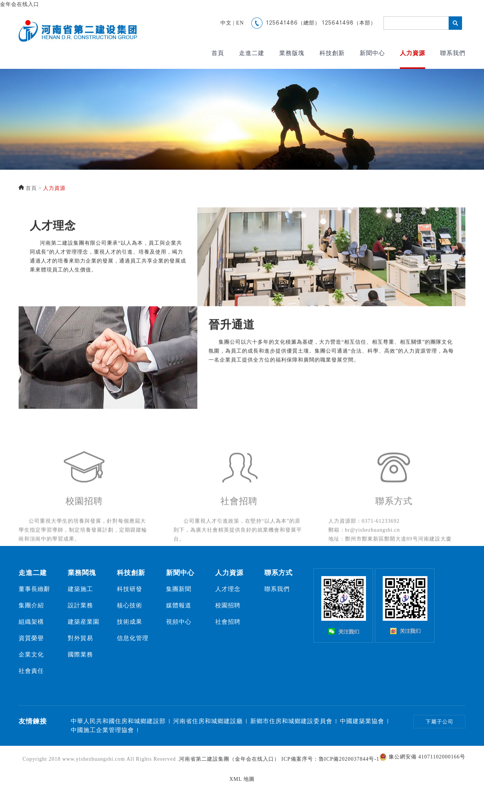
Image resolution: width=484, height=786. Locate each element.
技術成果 (129, 622)
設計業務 (80, 605)
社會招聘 (228, 622)
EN (240, 23)
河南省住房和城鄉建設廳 (208, 721)
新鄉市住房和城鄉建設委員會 (291, 721)
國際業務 (80, 654)
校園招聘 (228, 605)
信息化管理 (133, 638)
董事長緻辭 (34, 589)
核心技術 (129, 605)
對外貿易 (80, 638)
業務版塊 (292, 53)
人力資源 (412, 53)
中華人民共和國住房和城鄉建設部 (118, 721)
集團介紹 (31, 605)
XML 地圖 (242, 779)
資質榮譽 (31, 638)
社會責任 (31, 671)
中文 (226, 23)
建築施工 (80, 589)
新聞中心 (372, 53)
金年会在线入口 (19, 4)
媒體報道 (178, 605)
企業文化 (31, 654)
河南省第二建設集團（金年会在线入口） (229, 759)
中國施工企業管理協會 (102, 730)
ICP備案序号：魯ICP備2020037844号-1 (330, 759)
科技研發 (129, 589)
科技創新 (332, 53)
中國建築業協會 (362, 721)
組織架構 (31, 622)
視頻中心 (178, 622)
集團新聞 (178, 589)
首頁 (217, 53)
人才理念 (228, 589)
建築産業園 (83, 622)
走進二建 (251, 53)
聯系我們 (452, 53)
